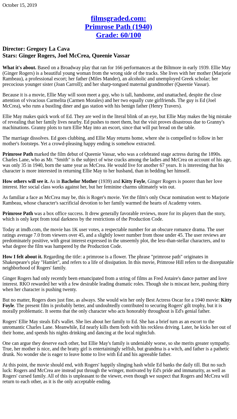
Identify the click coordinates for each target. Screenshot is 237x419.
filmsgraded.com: (118, 18)
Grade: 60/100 (118, 35)
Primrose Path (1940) (118, 27)
